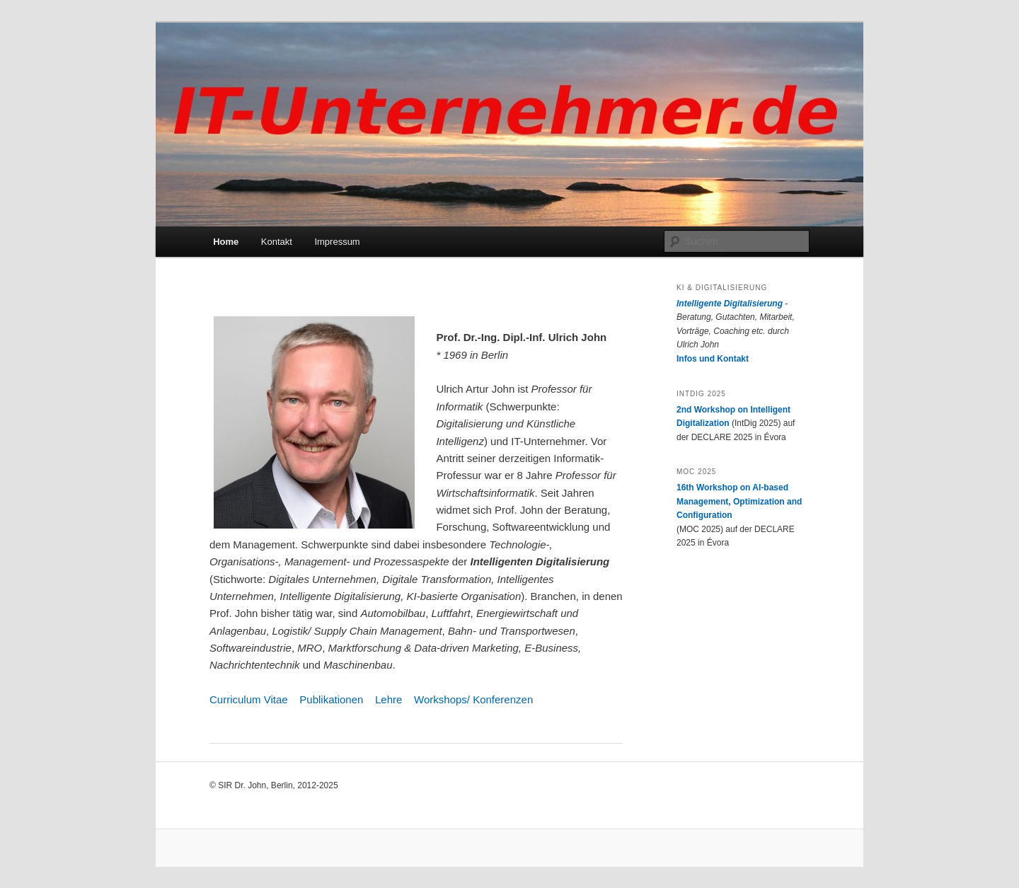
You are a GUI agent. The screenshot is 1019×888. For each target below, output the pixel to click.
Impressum (336, 241)
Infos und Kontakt (713, 359)
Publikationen (331, 699)
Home (225, 241)
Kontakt (276, 241)
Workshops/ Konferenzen (473, 699)
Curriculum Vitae (248, 699)
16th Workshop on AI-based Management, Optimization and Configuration (739, 501)
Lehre (388, 699)
